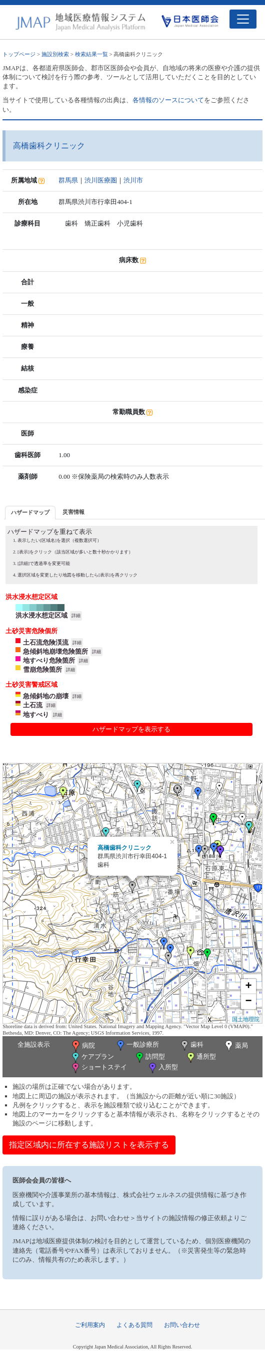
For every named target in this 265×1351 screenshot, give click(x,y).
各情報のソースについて (168, 100)
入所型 (162, 1068)
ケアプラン (92, 1057)
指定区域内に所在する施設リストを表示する (89, 1144)
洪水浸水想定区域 (42, 615)
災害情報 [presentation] (73, 512)
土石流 (32, 705)
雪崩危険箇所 (42, 669)
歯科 (191, 1045)
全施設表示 (34, 1044)
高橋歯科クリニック (125, 847)
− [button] (249, 1001)
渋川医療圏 (100, 180)
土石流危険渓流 (45, 642)
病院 (82, 1046)
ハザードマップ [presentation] (30, 512)
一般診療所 (137, 1045)
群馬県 (68, 180)
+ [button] (249, 986)
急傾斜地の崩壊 (45, 696)
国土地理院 (246, 1019)
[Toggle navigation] (243, 19)
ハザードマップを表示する (131, 729)
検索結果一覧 (91, 54)
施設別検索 (55, 54)
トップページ (19, 54)
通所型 (200, 1057)
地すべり (36, 714)
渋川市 (133, 180)
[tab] (30, 512)
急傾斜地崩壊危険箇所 (55, 651)
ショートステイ (98, 1068)
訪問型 (149, 1057)
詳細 (76, 615)
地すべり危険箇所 (49, 660)
